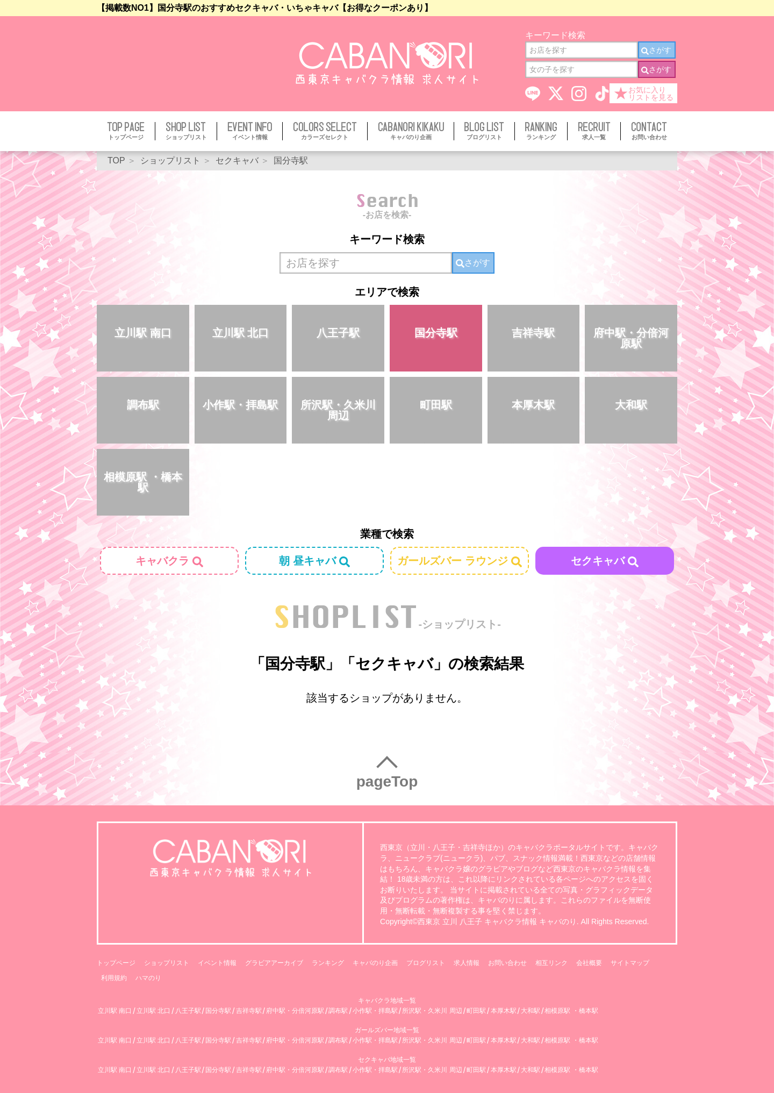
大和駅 (631, 405)
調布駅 (143, 405)
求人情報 (466, 963)
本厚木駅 (533, 405)
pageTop (387, 781)
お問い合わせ (507, 963)
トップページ (116, 963)
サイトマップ (630, 963)
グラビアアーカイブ (274, 963)
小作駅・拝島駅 (240, 405)
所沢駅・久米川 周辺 (338, 410)
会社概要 (589, 963)
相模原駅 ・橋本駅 (143, 482)
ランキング (328, 963)
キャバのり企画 (375, 963)
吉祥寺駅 (533, 333)
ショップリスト (166, 963)
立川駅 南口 (142, 333)
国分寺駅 (435, 333)
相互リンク (551, 963)
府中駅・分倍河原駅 (631, 338)
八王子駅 (338, 333)
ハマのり (148, 978)
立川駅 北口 (240, 333)
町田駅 (436, 405)
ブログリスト (425, 963)
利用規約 (114, 978)
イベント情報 (217, 963)
